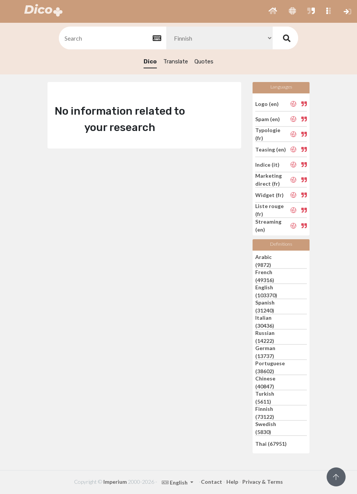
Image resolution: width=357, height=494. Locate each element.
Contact (211, 481)
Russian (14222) (265, 337)
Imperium (115, 481)
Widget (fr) (269, 195)
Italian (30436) (264, 321)
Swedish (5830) (265, 428)
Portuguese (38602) (270, 367)
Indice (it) (267, 164)
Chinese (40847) (265, 382)
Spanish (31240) (265, 306)
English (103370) (266, 291)
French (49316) (264, 276)
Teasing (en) (270, 149)
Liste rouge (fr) (269, 210)
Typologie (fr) (267, 134)
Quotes (203, 61)
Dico (150, 61)
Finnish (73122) (264, 413)
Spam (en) (267, 119)
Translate (175, 61)
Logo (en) (267, 103)
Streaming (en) (268, 225)
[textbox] (112, 38)
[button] (273, 11)
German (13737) (265, 352)
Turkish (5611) (264, 397)
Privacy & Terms (262, 481)
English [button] (175, 482)
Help (232, 481)
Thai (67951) (271, 443)
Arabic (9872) (263, 261)
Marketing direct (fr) (268, 179)
